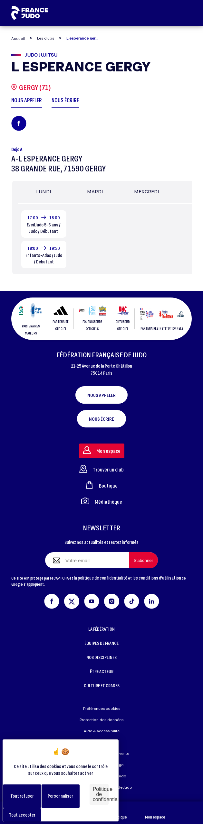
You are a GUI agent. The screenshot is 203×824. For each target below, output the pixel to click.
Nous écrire (101, 419)
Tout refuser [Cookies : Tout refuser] (22, 796)
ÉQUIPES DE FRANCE (101, 643)
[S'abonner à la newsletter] (143, 560)
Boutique (119, 813)
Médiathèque (101, 501)
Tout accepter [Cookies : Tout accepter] (22, 815)
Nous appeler (101, 395)
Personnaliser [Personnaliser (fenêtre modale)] (60, 796)
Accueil (18, 38)
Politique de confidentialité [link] (101, 794)
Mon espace (155, 813)
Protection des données (101, 720)
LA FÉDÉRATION (101, 629)
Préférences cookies (101, 708)
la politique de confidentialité (100, 578)
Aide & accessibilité (102, 731)
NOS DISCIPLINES (101, 657)
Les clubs (45, 38)
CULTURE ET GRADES (102, 685)
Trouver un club (101, 469)
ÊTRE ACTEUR (101, 671)
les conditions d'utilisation (156, 578)
